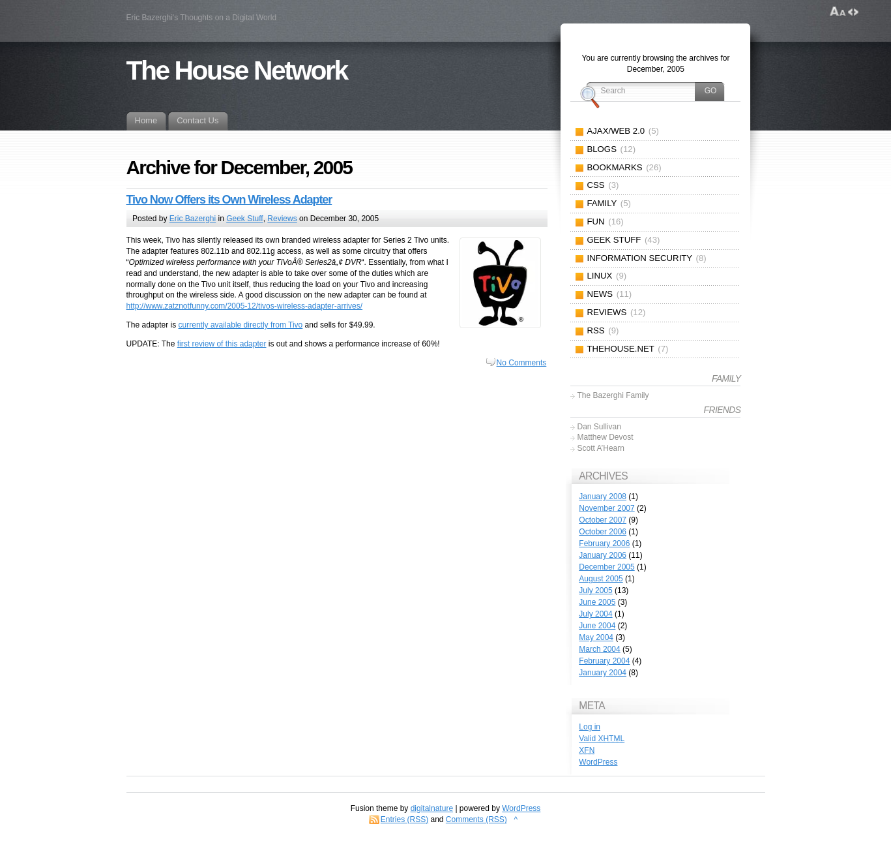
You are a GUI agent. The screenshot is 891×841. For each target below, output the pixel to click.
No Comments (522, 362)
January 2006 (602, 555)
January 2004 (602, 672)
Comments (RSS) (476, 819)
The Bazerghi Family (613, 395)
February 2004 (604, 660)
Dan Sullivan (599, 426)
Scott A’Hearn (600, 448)
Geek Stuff (244, 218)
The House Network (236, 70)
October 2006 (602, 531)
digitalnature (432, 808)
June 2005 (597, 602)
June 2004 (597, 625)
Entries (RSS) (404, 819)
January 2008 (602, 496)
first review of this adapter (222, 343)
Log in (589, 726)
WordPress (598, 762)
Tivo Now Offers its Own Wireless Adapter (229, 199)
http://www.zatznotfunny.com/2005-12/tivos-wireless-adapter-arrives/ (244, 306)
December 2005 (606, 567)
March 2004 (599, 649)
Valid (601, 738)
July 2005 (595, 590)
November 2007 (606, 508)
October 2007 (602, 520)
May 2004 (596, 637)
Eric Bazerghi (192, 218)
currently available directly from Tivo (241, 324)
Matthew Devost (605, 437)
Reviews (282, 218)
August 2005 (600, 578)
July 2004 (595, 614)
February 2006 (604, 543)
